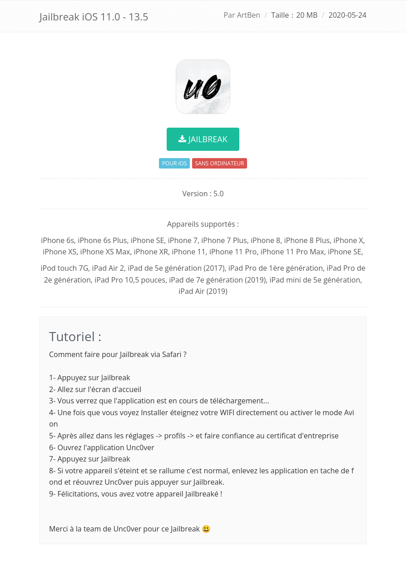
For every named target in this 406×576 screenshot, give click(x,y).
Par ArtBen (241, 15)
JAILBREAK (202, 139)
